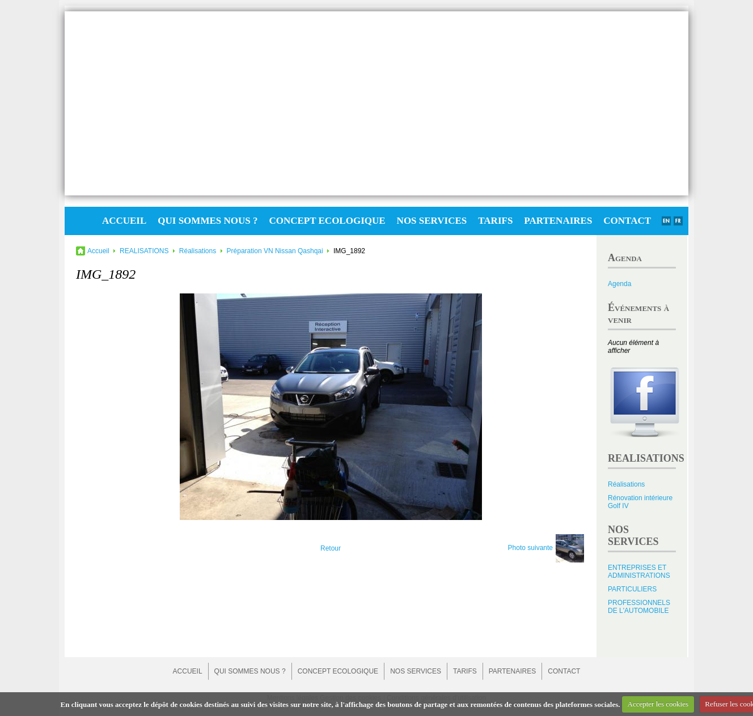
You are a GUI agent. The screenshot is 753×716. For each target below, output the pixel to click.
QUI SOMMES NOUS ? (207, 220)
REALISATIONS (144, 251)
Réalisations (197, 251)
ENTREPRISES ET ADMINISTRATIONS (639, 571)
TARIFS (495, 220)
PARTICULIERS (632, 589)
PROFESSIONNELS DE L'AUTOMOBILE (639, 607)
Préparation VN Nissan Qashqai (275, 251)
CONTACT (627, 220)
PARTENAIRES (558, 220)
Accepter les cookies (658, 704)
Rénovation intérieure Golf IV (640, 502)
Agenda (619, 284)
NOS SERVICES (432, 220)
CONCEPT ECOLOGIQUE (327, 220)
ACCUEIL (124, 220)
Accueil (98, 251)
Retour (330, 548)
